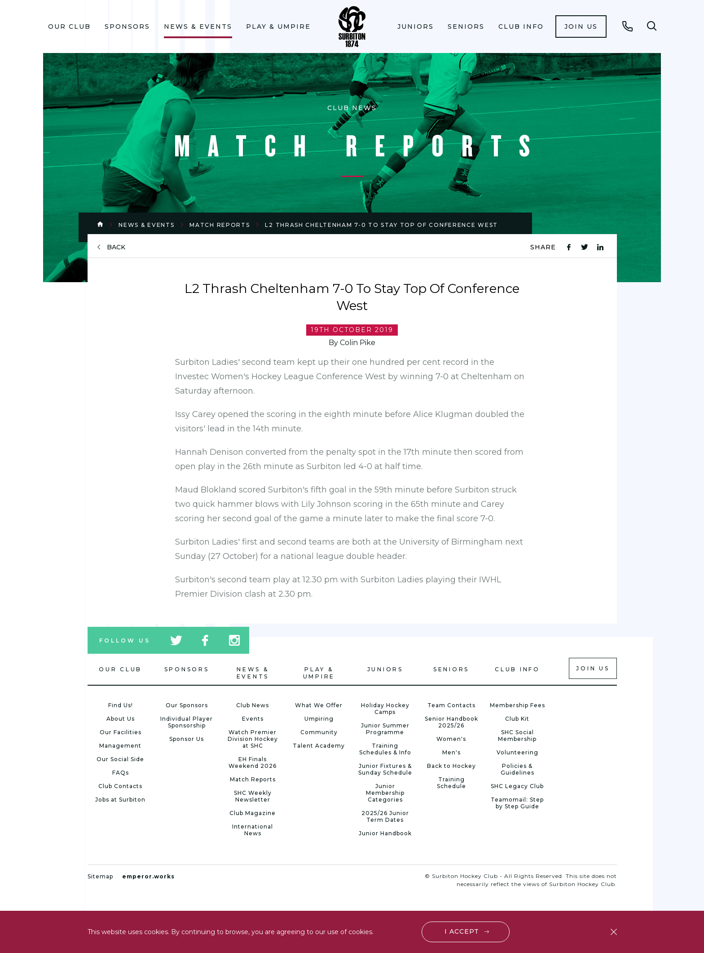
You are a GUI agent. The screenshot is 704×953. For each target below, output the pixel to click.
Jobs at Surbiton (120, 799)
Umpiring (319, 718)
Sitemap (100, 876)
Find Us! (120, 705)
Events (253, 718)
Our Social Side (120, 759)
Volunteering (517, 752)
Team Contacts (451, 705)
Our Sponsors (187, 705)
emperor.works (148, 876)
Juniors (415, 26)
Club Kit (517, 718)
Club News (252, 705)
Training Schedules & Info (385, 749)
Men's (451, 752)
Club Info (521, 26)
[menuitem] (69, 26)
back (116, 247)
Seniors (466, 26)
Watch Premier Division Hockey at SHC (253, 739)
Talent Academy (319, 745)
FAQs (120, 772)
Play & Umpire (278, 26)
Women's (451, 739)
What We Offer (319, 705)
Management (120, 745)
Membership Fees (517, 705)
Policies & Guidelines (517, 769)
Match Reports (219, 225)
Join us (581, 26)
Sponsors (127, 26)
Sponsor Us (186, 739)
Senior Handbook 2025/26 (451, 722)
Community (319, 732)
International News (252, 830)
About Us (120, 718)
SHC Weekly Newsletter (253, 796)
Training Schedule (451, 782)
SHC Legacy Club (517, 786)
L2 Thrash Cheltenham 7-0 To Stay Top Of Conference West (381, 225)
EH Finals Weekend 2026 (253, 762)
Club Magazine (252, 813)
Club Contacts (120, 786)
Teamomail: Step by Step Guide (517, 803)
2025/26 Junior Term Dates (385, 816)
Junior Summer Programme (385, 729)
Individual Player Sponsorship (186, 722)
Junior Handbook (385, 833)
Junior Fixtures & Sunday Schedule (385, 769)
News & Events (198, 26)
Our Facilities (120, 732)
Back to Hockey (451, 765)
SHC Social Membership (517, 735)
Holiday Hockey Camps (385, 708)
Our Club (69, 26)
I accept (461, 931)
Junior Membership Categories (385, 793)
